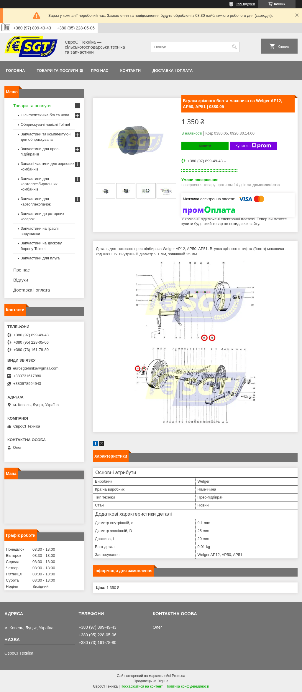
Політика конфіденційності (187, 686)
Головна (15, 70)
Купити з (253, 145)
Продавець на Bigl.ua (151, 681)
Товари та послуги (57, 70)
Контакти (130, 70)
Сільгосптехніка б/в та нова (45, 115)
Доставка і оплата (172, 70)
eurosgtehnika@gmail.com (35, 368)
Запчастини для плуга (40, 258)
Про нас (99, 70)
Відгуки (20, 279)
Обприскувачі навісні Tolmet (45, 124)
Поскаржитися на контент (142, 686)
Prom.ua (178, 676)
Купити (205, 146)
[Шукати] (234, 47)
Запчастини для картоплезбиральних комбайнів (39, 183)
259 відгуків (245, 4)
